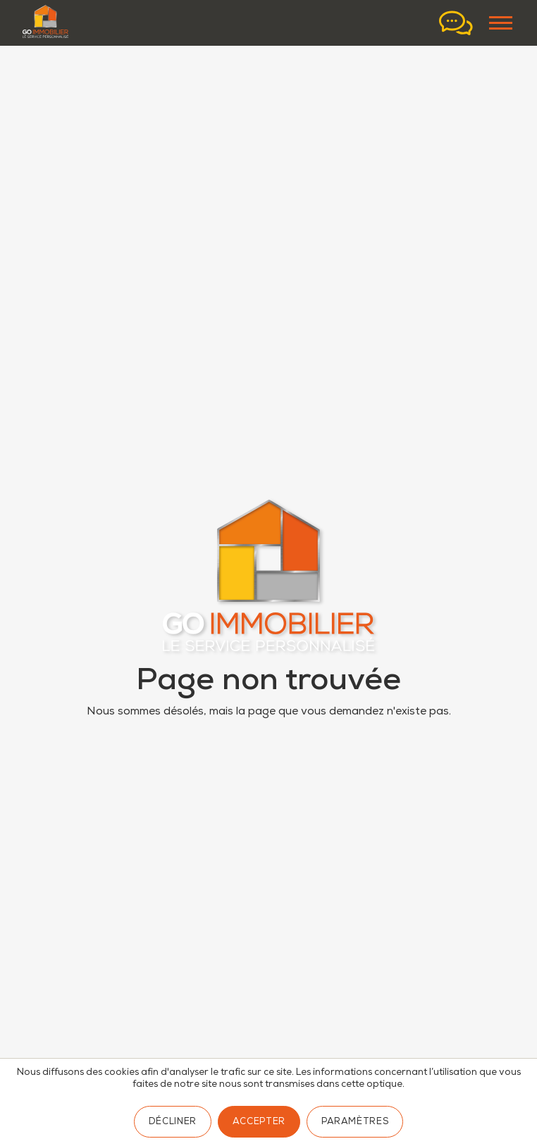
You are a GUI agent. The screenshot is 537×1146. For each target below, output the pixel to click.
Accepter (259, 1122)
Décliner (173, 1122)
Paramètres (354, 1122)
